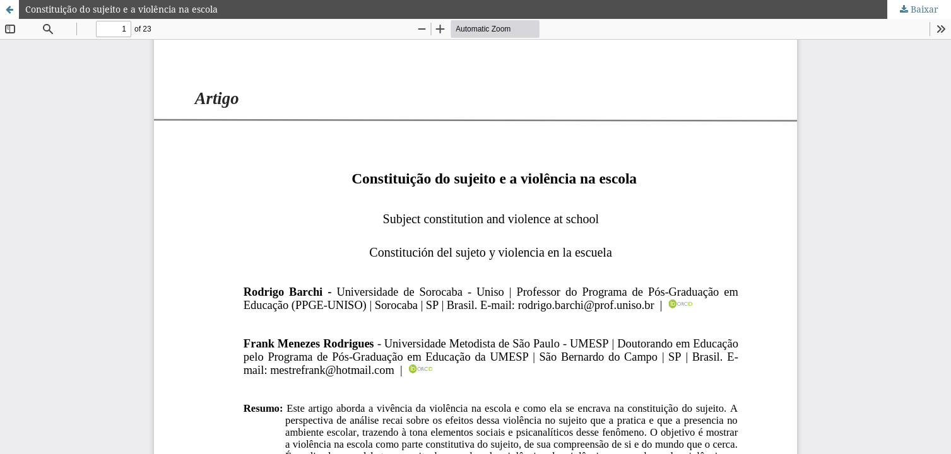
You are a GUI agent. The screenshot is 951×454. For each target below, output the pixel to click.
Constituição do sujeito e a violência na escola (121, 9)
